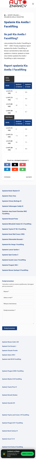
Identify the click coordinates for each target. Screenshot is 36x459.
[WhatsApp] (22, 169)
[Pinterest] (22, 164)
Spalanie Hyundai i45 (8, 403)
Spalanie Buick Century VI (10, 431)
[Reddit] (15, 169)
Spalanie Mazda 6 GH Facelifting (12, 379)
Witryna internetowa (10, 304)
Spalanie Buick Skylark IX (11, 191)
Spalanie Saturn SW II (8, 355)
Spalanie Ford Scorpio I (9, 346)
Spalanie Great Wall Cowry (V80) (13, 234)
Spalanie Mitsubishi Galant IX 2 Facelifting (16, 224)
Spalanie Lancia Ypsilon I (10, 250)
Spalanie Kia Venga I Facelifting (13, 244)
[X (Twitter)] (15, 164)
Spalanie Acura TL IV (8, 439)
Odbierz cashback (27, 453)
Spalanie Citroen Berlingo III (11, 201)
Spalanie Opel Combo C (10, 255)
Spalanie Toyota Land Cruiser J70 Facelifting (15, 415)
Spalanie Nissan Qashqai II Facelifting (15, 270)
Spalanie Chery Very (9, 196)
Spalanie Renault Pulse (10, 219)
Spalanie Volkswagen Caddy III (12, 206)
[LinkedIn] (7, 169)
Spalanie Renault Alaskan (9, 395)
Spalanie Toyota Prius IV (9, 387)
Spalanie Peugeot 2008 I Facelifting (13, 371)
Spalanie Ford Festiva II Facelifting (12, 447)
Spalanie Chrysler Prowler (10, 350)
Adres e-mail (8, 297)
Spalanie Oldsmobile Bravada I (12, 239)
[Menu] (33, 4)
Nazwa (6, 291)
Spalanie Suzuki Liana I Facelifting (14, 260)
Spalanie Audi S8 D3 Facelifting (11, 359)
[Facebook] (7, 164)
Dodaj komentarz (10, 310)
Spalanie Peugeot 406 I (10, 265)
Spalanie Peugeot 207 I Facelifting (12, 423)
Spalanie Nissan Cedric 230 (10, 342)
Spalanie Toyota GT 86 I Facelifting (14, 229)
